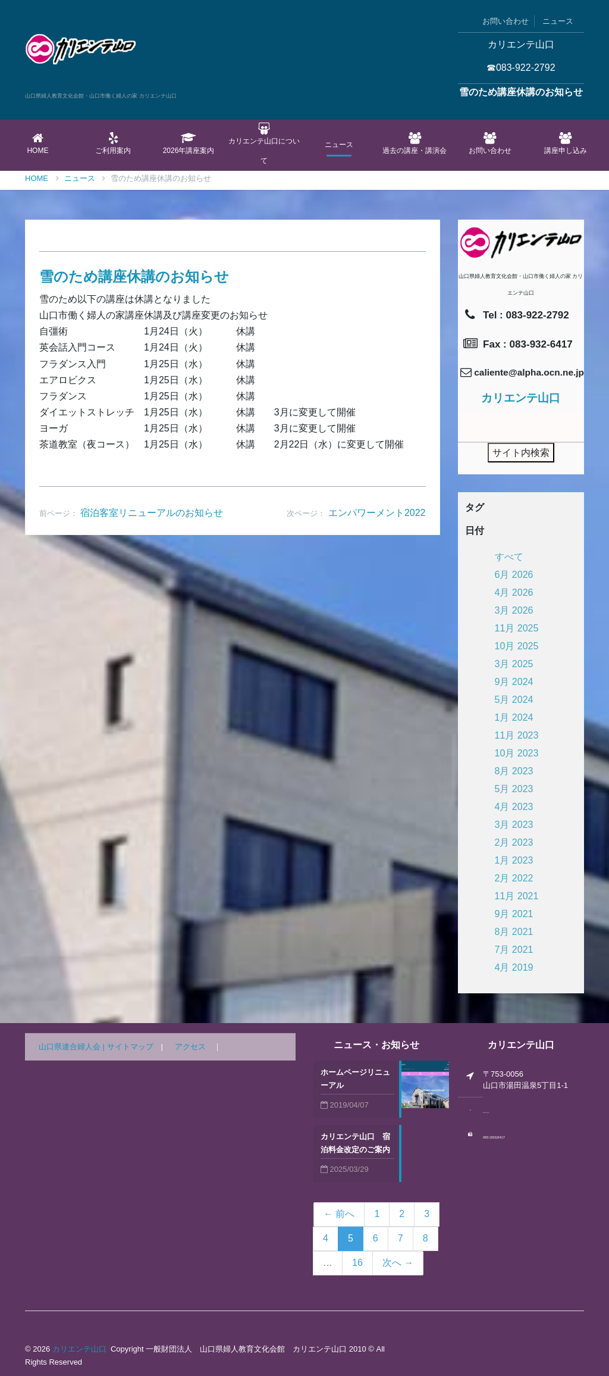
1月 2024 (514, 717)
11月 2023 (517, 735)
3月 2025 (514, 664)
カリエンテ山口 (79, 1348)
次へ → (397, 1263)
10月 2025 (517, 646)
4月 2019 (514, 967)
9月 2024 (514, 682)
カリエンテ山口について (264, 144)
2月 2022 (514, 878)
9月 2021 (514, 914)
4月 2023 (514, 807)
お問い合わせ (505, 21)
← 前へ (339, 1214)
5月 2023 (514, 789)
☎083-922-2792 (520, 67)
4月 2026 (514, 592)
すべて (509, 557)
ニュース (557, 21)
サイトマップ (130, 1046)
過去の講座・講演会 (415, 143)
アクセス (190, 1046)
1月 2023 (514, 860)
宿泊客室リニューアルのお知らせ (151, 513)
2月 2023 (514, 842)
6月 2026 (514, 575)
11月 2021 (517, 896)
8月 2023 (514, 771)
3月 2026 (514, 610)
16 (357, 1263)
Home (38, 143)
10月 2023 (517, 753)
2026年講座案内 (189, 143)
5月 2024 (514, 700)
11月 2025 (517, 628)
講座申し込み (565, 143)
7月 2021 (514, 950)
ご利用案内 (113, 143)
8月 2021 (514, 932)
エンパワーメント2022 (377, 513)
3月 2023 (514, 825)
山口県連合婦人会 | (73, 1046)
